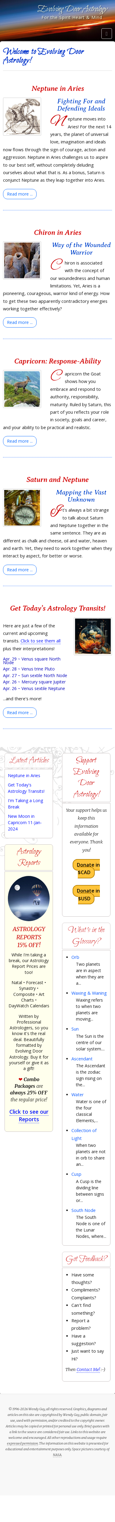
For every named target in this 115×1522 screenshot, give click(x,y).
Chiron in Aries (57, 232)
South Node (83, 1210)
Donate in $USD (88, 895)
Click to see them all (41, 641)
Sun (75, 1029)
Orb (75, 957)
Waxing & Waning (89, 993)
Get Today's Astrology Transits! (57, 608)
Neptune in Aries (57, 88)
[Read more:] (20, 194)
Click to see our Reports (28, 1115)
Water (77, 1094)
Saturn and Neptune (57, 479)
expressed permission (22, 1443)
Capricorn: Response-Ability (57, 361)
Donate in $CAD (88, 868)
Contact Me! (88, 1369)
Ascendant (82, 1059)
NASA (57, 1455)
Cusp (76, 1174)
